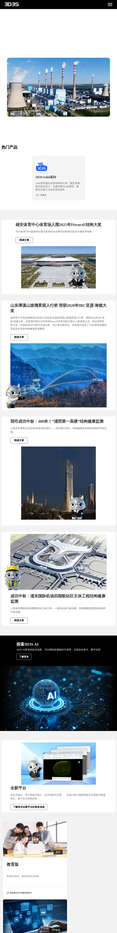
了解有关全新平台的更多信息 (29, 807)
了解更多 (24, 656)
